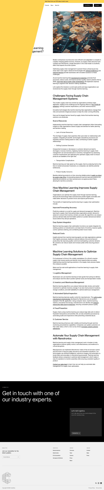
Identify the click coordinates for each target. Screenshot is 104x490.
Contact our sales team (60, 364)
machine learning (58, 72)
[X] (96, 483)
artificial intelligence (92, 71)
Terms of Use (99, 488)
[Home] (17, 5)
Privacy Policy (92, 488)
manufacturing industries (79, 78)
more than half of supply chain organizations (70, 81)
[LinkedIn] (101, 483)
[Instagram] (98, 483)
